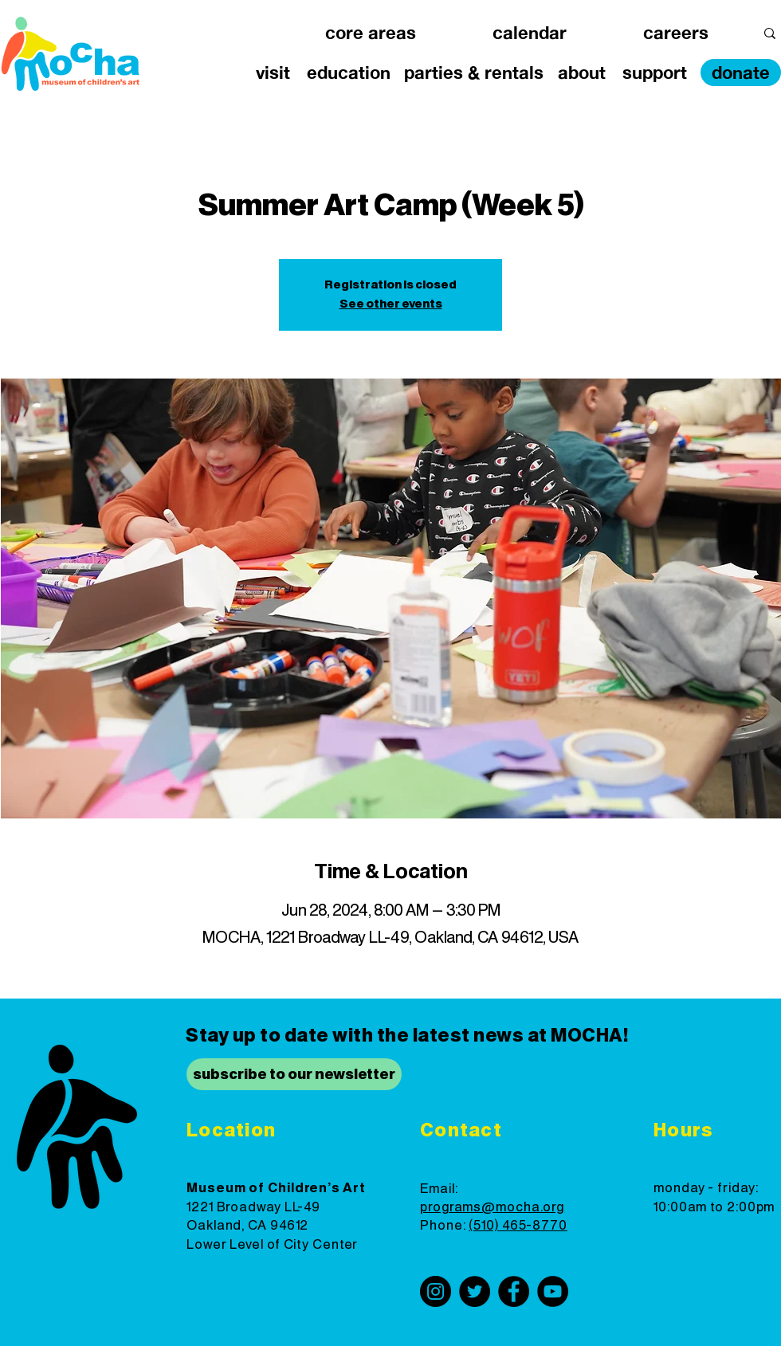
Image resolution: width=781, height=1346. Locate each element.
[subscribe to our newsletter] (294, 1074)
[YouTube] (552, 1291)
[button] (370, 33)
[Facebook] (513, 1291)
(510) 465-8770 (518, 1225)
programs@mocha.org (492, 1207)
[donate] (741, 72)
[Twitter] (474, 1291)
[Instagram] (435, 1291)
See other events (390, 304)
